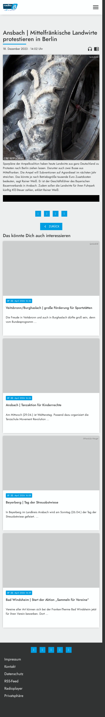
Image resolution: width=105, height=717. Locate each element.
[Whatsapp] (51, 650)
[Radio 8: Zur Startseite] (27, 7)
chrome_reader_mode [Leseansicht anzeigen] (96, 48)
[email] (69, 650)
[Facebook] (34, 650)
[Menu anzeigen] (95, 7)
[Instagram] (42, 650)
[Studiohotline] (60, 650)
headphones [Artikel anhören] (89, 48)
